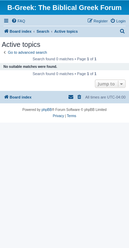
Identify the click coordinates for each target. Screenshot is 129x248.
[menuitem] (18, 21)
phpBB (47, 110)
